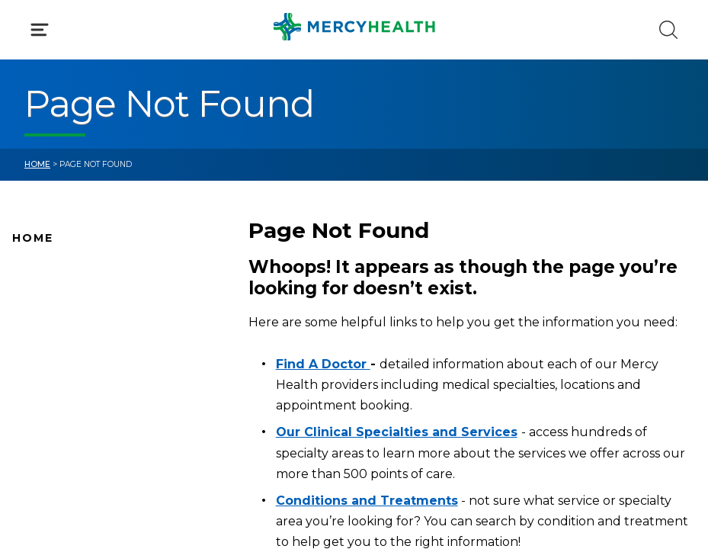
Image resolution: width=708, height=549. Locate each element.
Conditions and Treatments (90, 439)
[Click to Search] (668, 29)
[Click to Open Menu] (39, 29)
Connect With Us (60, 391)
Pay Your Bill (46, 415)
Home (37, 164)
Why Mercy (43, 271)
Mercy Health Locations (79, 343)
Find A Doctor (51, 295)
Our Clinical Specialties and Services (396, 432)
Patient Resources (64, 487)
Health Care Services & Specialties (108, 463)
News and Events (61, 367)
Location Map (51, 319)
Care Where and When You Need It (110, 511)
